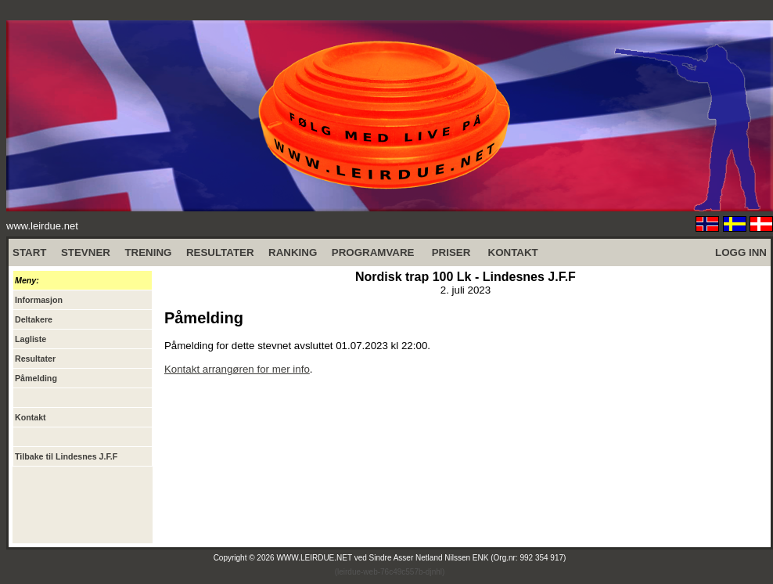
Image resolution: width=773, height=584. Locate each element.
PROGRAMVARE (373, 252)
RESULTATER (220, 252)
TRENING (147, 252)
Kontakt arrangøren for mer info (237, 369)
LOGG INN (741, 252)
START (29, 252)
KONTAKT (513, 252)
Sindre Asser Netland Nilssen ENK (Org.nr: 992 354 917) (467, 557)
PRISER (451, 252)
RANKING (292, 252)
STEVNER (85, 252)
